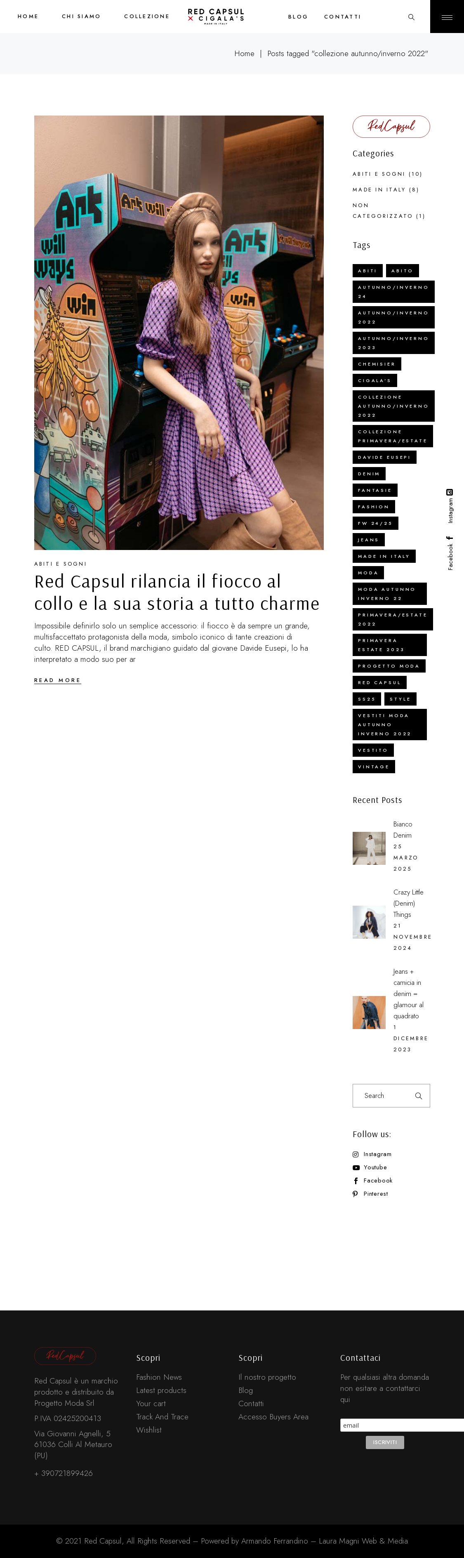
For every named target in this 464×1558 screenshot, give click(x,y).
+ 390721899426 (63, 1473)
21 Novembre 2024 (412, 937)
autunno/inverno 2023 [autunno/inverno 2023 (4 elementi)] (393, 343)
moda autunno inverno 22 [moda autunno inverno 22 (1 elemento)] (387, 594)
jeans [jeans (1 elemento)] (368, 539)
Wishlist (149, 1429)
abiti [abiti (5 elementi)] (367, 270)
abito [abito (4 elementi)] (402, 270)
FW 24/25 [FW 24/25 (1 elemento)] (375, 523)
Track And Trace (162, 1416)
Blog (245, 1390)
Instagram (378, 1154)
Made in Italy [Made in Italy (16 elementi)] (384, 556)
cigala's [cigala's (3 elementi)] (375, 380)
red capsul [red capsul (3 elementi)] (379, 682)
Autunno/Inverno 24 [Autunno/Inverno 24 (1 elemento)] (393, 292)
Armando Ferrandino (273, 1540)
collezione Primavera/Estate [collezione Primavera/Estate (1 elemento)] (393, 436)
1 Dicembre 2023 (411, 1038)
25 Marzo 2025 (405, 858)
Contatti (251, 1403)
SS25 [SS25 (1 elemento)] (367, 699)
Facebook (378, 1181)
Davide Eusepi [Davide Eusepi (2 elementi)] (384, 457)
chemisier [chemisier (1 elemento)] (377, 364)
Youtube (375, 1167)
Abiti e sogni (60, 564)
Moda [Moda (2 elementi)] (368, 572)
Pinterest (376, 1194)
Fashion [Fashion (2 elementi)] (374, 506)
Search (418, 1095)
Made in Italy (379, 190)
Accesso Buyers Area (273, 1416)
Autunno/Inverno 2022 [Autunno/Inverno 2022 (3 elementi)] (393, 317)
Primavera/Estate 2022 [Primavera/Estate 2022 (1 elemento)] (393, 619)
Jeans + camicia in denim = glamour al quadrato (408, 993)
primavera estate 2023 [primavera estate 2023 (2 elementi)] (381, 645)
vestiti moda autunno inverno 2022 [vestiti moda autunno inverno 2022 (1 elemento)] (385, 724)
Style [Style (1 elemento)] (400, 699)
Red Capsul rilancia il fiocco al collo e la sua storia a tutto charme (177, 591)
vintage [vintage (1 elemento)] (374, 766)
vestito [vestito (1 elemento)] (373, 750)
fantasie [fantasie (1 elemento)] (375, 490)
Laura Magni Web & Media (363, 1540)
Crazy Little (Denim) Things (408, 903)
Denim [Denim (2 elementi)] (369, 473)
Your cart (151, 1403)
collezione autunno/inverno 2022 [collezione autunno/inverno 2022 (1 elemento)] (393, 406)
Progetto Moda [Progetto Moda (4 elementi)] (389, 666)
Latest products (161, 1390)
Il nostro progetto (267, 1377)
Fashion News (159, 1377)
